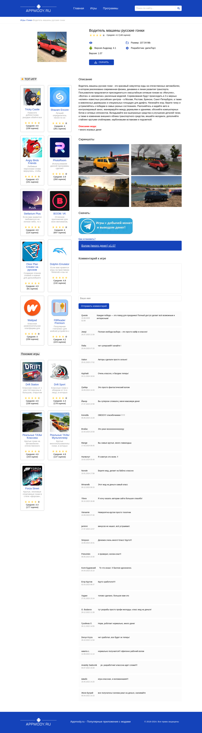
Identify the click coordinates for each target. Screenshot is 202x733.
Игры (93, 8)
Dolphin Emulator (59, 264)
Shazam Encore (60, 110)
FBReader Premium (59, 321)
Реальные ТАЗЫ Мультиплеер (59, 436)
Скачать (101, 62)
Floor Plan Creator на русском (32, 267)
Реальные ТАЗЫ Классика (32, 436)
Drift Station (32, 384)
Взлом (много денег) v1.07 (98, 245)
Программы (110, 8)
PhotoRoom (59, 160)
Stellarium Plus (32, 213)
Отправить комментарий (94, 306)
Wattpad (32, 320)
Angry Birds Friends (32, 162)
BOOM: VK (59, 213)
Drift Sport (59, 384)
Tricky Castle (32, 109)
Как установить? (87, 239)
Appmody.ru (38, 8)
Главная (78, 8)
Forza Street (32, 488)
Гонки (29, 20)
